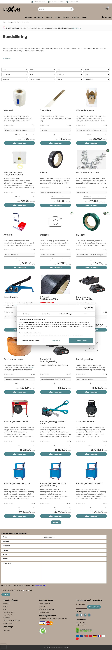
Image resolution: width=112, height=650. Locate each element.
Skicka (6, 594)
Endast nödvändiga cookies (30, 340)
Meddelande (7, 563)
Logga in (42, 606)
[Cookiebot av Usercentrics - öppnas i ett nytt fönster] (85, 308)
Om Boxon (6, 604)
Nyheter (5, 606)
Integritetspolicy (8, 615)
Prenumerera (94, 607)
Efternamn (6, 546)
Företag (5, 550)
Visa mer (56, 522)
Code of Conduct (8, 623)
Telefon (5, 559)
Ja (25, 590)
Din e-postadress (80, 604)
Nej (30, 590)
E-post (5, 554)
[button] (106, 9)
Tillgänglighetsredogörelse (11, 620)
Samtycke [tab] (26, 313)
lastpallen (30, 367)
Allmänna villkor (44, 612)
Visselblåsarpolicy (8, 612)
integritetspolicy (40, 585)
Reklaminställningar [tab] (65, 313)
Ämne (4, 537)
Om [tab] (85, 313)
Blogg (4, 609)
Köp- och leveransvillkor (47, 609)
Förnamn (6, 541)
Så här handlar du (44, 604)
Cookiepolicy (7, 618)
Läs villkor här (76, 28)
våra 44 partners (28, 322)
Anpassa (56, 340)
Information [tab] (46, 313)
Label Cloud (6, 630)
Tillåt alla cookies (81, 340)
